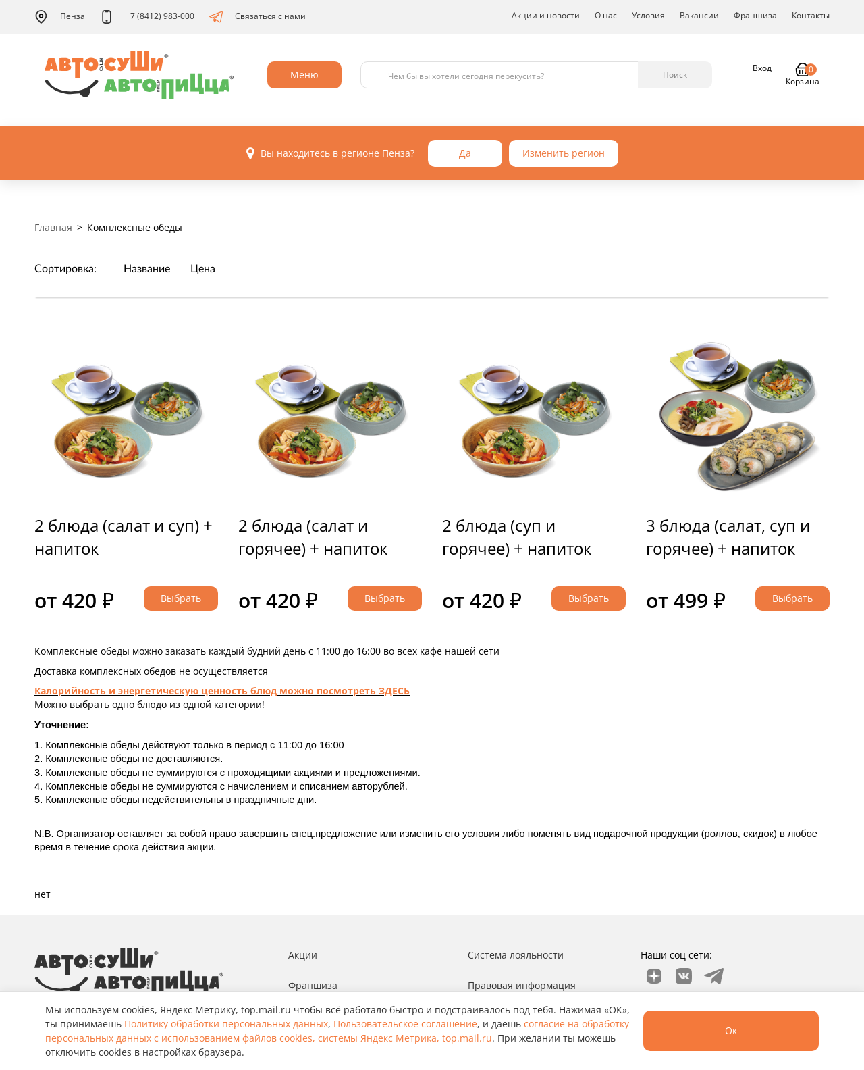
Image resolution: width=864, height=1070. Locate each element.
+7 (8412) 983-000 (147, 17)
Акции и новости (546, 15)
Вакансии (699, 15)
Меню (304, 74)
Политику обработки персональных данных (226, 1023)
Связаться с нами (257, 17)
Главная (53, 227)
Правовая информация (522, 985)
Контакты (811, 15)
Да (465, 153)
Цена (202, 268)
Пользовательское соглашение (405, 1023)
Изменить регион (563, 153)
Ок (731, 1030)
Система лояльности (516, 954)
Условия (648, 15)
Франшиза (755, 15)
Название (147, 268)
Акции (302, 954)
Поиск (675, 74)
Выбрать (181, 598)
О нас (606, 15)
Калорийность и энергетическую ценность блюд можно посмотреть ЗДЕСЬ (222, 690)
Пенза (59, 17)
